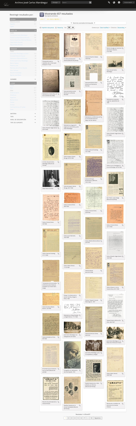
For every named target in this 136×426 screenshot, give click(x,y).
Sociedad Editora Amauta (17, 56)
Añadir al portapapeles (58, 61)
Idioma (113, 2)
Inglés (12, 27)
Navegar (55, 2)
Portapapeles (109, 2)
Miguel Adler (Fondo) (16, 45)
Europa (12, 105)
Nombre (13, 79)
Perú (11, 88)
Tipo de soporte (16, 122)
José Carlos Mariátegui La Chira (19, 54)
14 (91, 418)
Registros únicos (15, 22)
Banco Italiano (14, 63)
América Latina (14, 93)
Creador (13, 48)
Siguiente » (98, 418)
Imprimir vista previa (47, 27)
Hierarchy (59, 27)
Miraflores (13, 95)
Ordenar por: (96, 27)
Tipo (11, 116)
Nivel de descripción (18, 119)
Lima (11, 91)
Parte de (13, 30)
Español (12, 24)
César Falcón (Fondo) (16, 43)
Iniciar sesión (128, 2)
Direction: (114, 27)
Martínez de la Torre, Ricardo (18, 68)
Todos (12, 33)
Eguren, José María (15, 75)
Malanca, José (14, 66)
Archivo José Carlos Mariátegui (19, 61)
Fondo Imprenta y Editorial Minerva (20, 40)
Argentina (13, 98)
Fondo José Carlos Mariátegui (18, 35)
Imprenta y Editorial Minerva (18, 59)
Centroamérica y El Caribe (17, 107)
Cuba (11, 110)
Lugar (12, 83)
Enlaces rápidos (118, 2)
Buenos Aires (14, 100)
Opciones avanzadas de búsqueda (83, 23)
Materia (13, 113)
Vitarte (12, 103)
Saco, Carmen (14, 71)
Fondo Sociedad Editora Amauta (19, 38)
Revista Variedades (15, 73)
